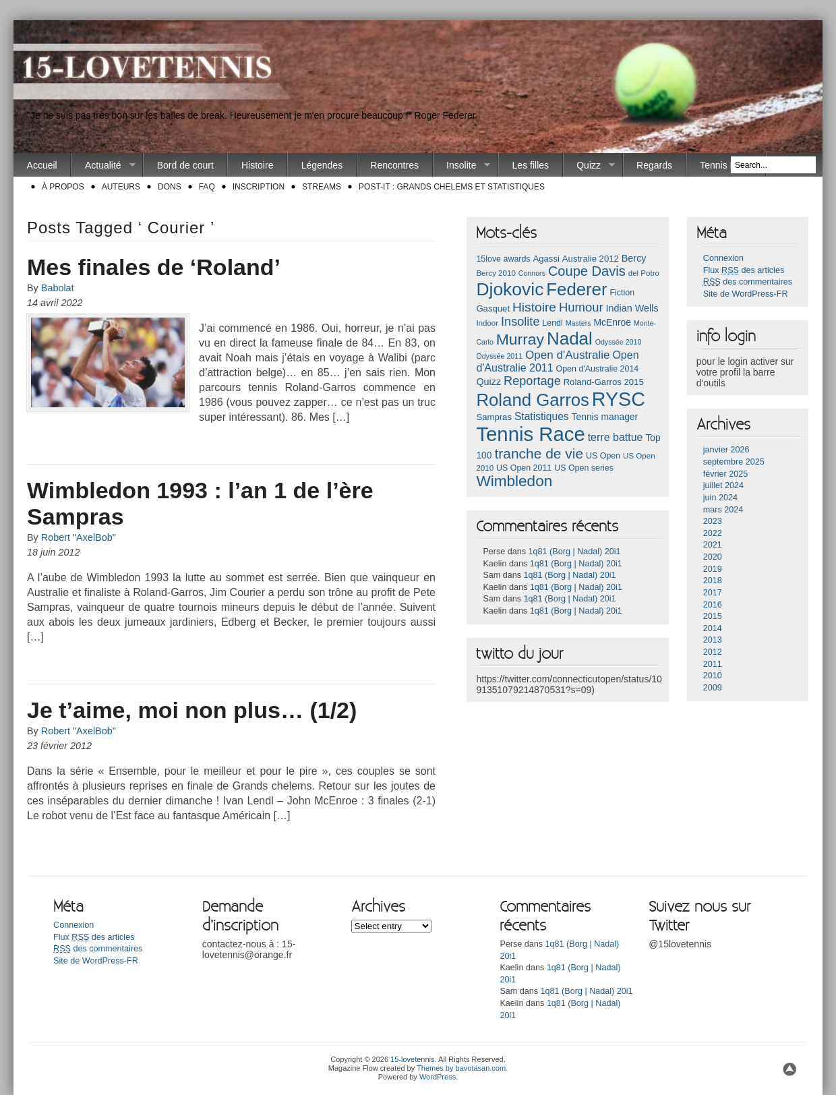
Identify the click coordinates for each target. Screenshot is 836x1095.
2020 (712, 557)
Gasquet (493, 308)
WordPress (437, 1077)
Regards (654, 165)
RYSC (618, 399)
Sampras (494, 417)
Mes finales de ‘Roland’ (153, 267)
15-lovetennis (412, 1059)
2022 (712, 533)
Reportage (532, 381)
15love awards (503, 259)
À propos (63, 186)
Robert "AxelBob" (78, 537)
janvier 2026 (726, 449)
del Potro (643, 273)
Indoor (487, 323)
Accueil (42, 165)
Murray (520, 339)
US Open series (584, 468)
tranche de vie (538, 453)
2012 (712, 652)
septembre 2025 (734, 462)
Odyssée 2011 (499, 356)
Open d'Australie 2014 (597, 369)
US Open (603, 456)
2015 (712, 616)
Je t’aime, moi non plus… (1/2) (192, 710)
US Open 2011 (523, 468)
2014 (712, 628)
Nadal (570, 338)
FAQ (207, 186)
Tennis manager (605, 416)
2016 (712, 605)
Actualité (103, 165)
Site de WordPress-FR (745, 294)
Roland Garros (532, 399)
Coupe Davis (587, 271)
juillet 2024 (723, 485)
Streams (321, 186)
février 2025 (725, 474)
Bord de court (185, 165)
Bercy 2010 (495, 273)
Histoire (257, 165)
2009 (712, 687)
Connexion (723, 258)
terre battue (615, 437)
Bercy (634, 258)
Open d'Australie (567, 355)
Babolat (57, 288)
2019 (712, 569)
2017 (712, 592)
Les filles (530, 165)
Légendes (322, 165)
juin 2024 (720, 497)
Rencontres (394, 165)
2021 (712, 545)
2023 (712, 521)
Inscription (259, 186)
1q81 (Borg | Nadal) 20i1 (575, 551)
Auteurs (121, 186)
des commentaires (747, 282)
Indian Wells (631, 308)
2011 (712, 664)
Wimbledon (514, 481)
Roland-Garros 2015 (604, 382)
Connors (531, 273)
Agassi (546, 259)
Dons (169, 186)
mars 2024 (723, 509)
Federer (576, 289)
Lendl (552, 323)
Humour (581, 307)
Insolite (462, 165)
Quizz (589, 165)
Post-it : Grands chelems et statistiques (452, 186)
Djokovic (509, 289)
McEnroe (611, 322)
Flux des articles (743, 270)
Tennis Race (726, 165)
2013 (712, 640)
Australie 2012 (590, 259)
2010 (712, 675)
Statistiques (541, 416)
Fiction (621, 292)
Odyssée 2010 (618, 342)
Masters (578, 323)
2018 (712, 580)
